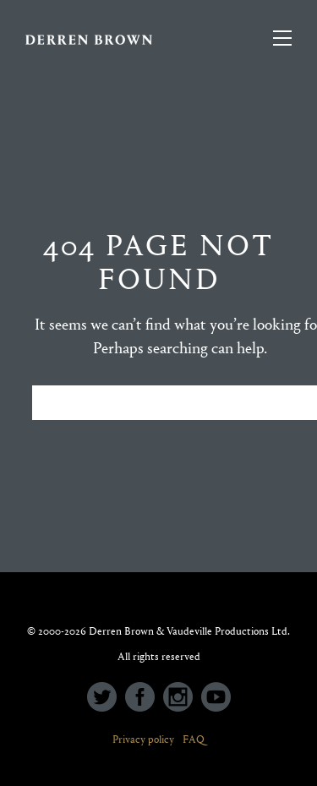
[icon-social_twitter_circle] (106, 698)
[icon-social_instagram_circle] (182, 698)
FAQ (194, 739)
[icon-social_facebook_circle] (144, 698)
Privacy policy (143, 739)
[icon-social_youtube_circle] (216, 698)
